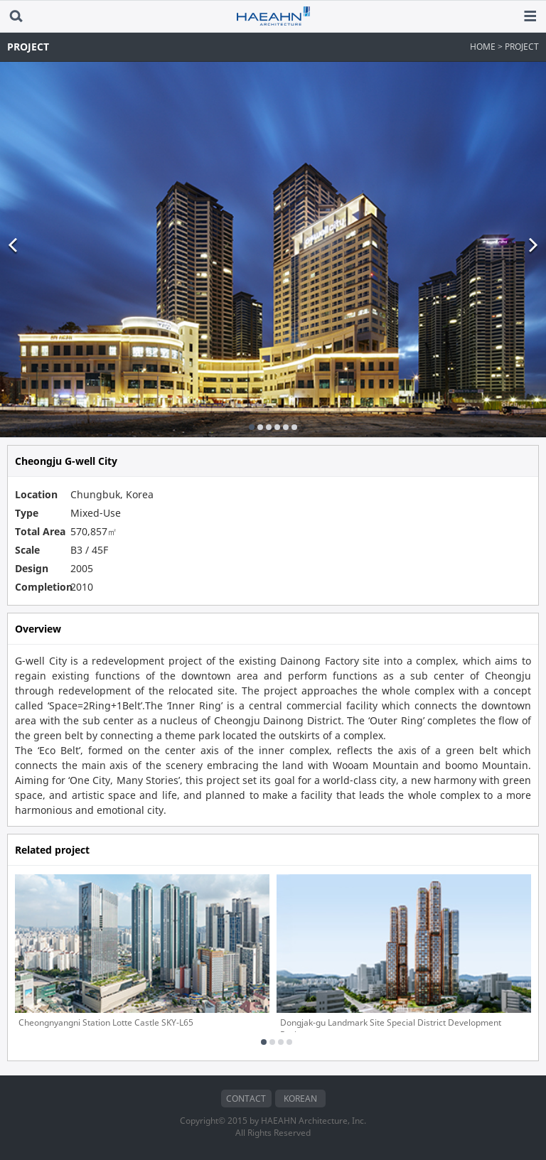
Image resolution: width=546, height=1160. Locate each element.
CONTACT (246, 1098)
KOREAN (300, 1098)
